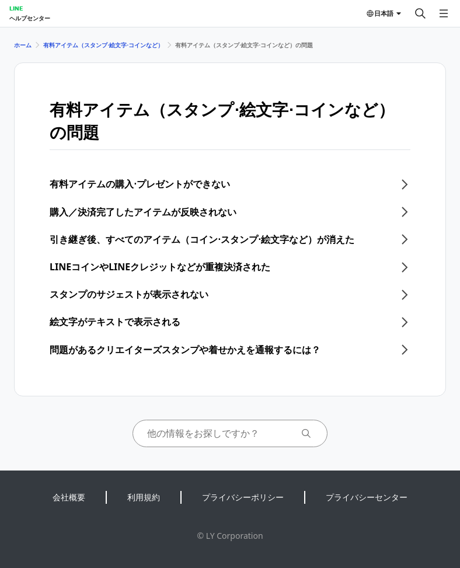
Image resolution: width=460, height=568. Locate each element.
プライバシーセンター (366, 497)
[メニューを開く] (443, 13)
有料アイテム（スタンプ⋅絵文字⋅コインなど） (103, 45)
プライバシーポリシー (243, 497)
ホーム (23, 45)
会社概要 (69, 497)
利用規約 (143, 497)
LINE (16, 8)
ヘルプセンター (29, 18)
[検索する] (420, 13)
